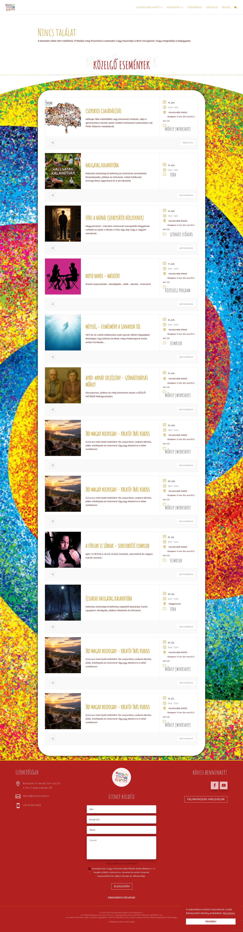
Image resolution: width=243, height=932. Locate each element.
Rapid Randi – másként (103, 275)
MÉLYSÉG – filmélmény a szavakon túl (113, 326)
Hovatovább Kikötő (147, 7)
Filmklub (176, 343)
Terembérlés (194, 7)
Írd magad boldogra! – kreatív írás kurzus (118, 433)
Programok (173, 7)
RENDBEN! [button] (210, 921)
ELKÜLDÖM (122, 886)
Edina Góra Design (127, 922)
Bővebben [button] (229, 913)
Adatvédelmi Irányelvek (121, 897)
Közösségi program (177, 290)
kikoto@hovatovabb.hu (36, 795)
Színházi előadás (181, 234)
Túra (173, 175)
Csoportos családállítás (103, 110)
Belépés (226, 7)
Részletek (188, 143)
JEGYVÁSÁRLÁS (186, 195)
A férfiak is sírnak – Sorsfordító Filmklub (117, 545)
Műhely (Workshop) (178, 129)
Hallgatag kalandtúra (102, 165)
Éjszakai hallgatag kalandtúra (109, 598)
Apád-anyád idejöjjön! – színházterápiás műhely (117, 381)
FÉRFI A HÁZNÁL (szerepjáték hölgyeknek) (115, 217)
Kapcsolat (212, 7)
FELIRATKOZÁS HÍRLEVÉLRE (206, 799)
